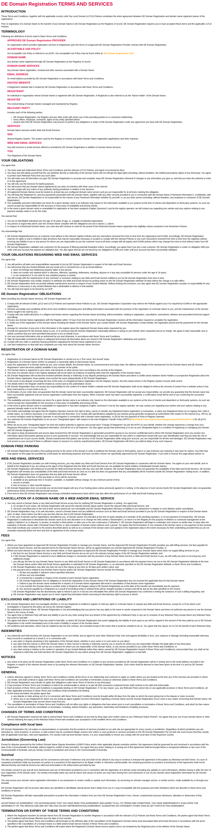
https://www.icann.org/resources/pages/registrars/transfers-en (162, 419)
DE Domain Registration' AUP (119, 53)
